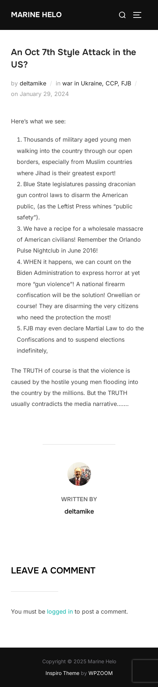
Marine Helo (36, 14)
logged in (60, 611)
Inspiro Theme (62, 673)
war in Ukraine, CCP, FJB (96, 83)
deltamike (33, 83)
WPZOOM (100, 673)
